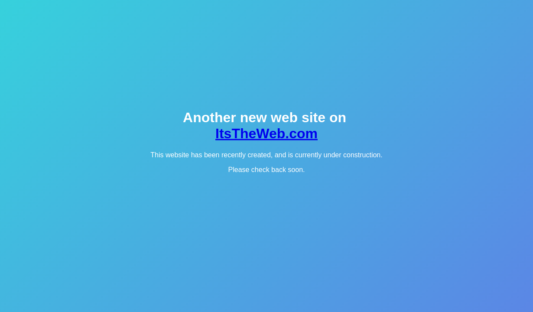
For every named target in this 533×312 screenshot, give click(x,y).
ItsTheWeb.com (266, 133)
